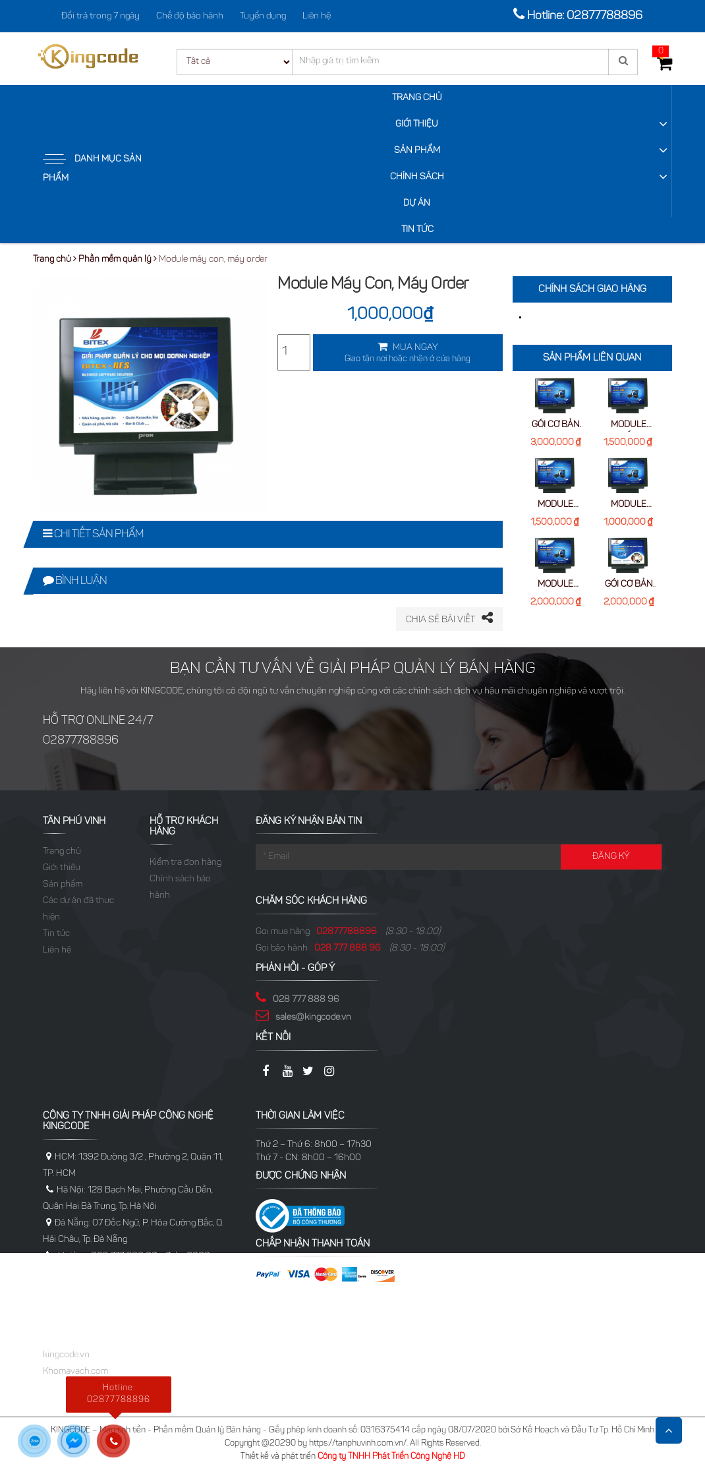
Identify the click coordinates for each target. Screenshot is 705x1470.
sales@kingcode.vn (313, 1017)
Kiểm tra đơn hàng (185, 862)
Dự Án (416, 203)
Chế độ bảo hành (189, 16)
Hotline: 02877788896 (584, 16)
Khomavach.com (75, 1371)
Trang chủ (417, 98)
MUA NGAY (407, 354)
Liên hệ (316, 16)
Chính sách (417, 177)
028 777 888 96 (347, 948)
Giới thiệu (416, 124)
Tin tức (417, 230)
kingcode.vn (66, 1355)
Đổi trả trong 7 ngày (100, 16)
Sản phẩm (417, 151)
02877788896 (346, 932)
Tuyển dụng (263, 16)
